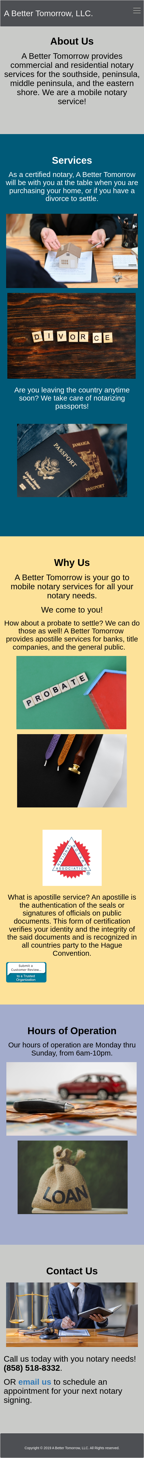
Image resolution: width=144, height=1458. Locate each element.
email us (34, 1381)
